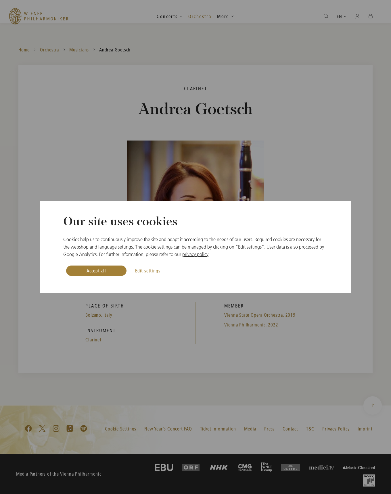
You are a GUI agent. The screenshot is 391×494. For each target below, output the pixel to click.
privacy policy (195, 254)
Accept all (96, 271)
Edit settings (147, 271)
